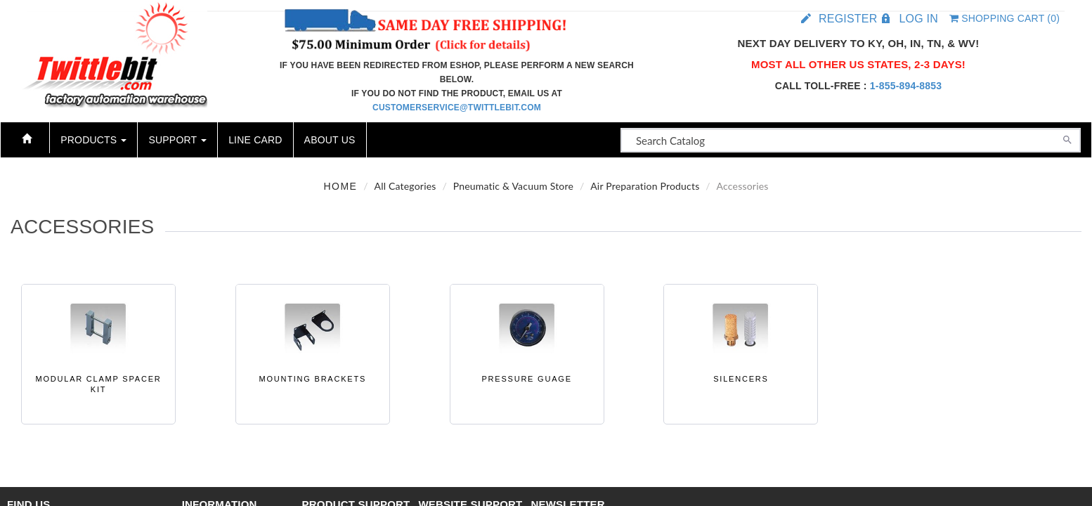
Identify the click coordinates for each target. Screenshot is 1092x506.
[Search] (1067, 138)
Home (340, 186)
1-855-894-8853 (906, 85)
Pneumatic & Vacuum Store (513, 186)
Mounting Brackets (312, 379)
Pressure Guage (526, 379)
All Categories (405, 186)
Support (177, 139)
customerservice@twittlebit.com (456, 107)
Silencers (740, 379)
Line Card (255, 139)
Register (848, 19)
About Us (330, 139)
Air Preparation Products (644, 186)
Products (93, 139)
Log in (918, 19)
